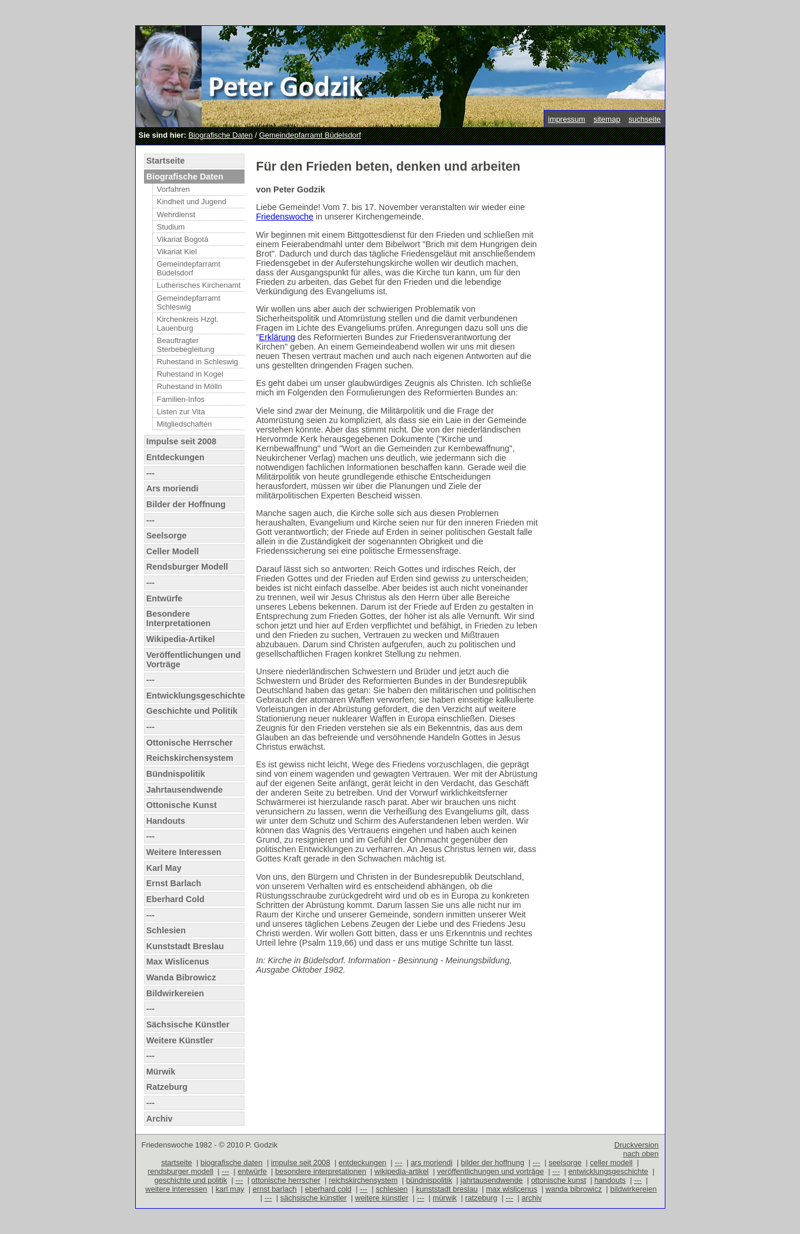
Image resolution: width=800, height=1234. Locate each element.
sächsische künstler (313, 1197)
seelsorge (564, 1162)
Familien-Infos (181, 399)
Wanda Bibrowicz (181, 977)
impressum (566, 119)
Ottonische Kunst (181, 805)
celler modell (611, 1162)
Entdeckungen (175, 457)
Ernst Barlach (174, 883)
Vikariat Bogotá (183, 239)
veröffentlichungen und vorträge (490, 1171)
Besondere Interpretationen (178, 618)
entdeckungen (362, 1162)
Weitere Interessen (184, 852)
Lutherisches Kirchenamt (199, 285)
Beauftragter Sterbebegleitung (186, 345)
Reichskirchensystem (189, 758)
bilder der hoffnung (492, 1162)
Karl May (164, 868)
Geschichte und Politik (191, 711)
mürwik (445, 1197)
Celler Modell (172, 551)
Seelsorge (166, 535)
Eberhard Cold (175, 899)
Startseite (165, 160)
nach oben (641, 1153)
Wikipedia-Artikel (180, 639)
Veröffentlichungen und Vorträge (193, 659)
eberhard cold (328, 1189)
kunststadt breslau (447, 1189)
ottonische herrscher (286, 1180)
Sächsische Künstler (188, 1024)
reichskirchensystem (363, 1180)
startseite (176, 1162)
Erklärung (277, 337)
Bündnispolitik (175, 774)
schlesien (391, 1189)
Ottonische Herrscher (189, 742)
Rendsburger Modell (187, 566)
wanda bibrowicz (573, 1189)
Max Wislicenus (177, 961)
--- (150, 473)
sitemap (607, 119)
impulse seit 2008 (300, 1162)
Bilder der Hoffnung (186, 504)
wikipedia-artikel (401, 1171)
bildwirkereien (633, 1189)
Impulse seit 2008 (181, 441)
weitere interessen (176, 1189)
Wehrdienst (176, 214)
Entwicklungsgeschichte (195, 695)
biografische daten (231, 1162)
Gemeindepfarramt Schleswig (188, 302)
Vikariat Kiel (177, 251)
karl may (230, 1189)
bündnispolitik (429, 1180)
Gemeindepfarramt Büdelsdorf (310, 135)
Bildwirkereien (175, 993)
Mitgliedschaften (184, 424)
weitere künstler (382, 1197)
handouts (609, 1180)
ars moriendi (432, 1162)
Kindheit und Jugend (191, 201)
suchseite (644, 119)
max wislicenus (511, 1189)
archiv (531, 1197)
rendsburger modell (180, 1171)
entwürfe (252, 1171)
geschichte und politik (190, 1180)
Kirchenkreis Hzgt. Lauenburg (188, 323)
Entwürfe (164, 598)
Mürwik (161, 1071)
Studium (171, 226)
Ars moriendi (172, 488)
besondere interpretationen (320, 1171)
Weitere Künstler (179, 1040)
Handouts (165, 821)
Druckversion (636, 1144)
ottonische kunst (558, 1180)
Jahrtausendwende (184, 789)
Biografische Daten (220, 135)
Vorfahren (173, 189)
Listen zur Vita (181, 411)
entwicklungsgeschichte (608, 1171)
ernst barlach (275, 1189)
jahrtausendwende (491, 1180)
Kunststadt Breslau (185, 946)
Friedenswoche (285, 216)
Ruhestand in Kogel (190, 374)
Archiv (159, 1118)
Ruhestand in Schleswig (197, 361)
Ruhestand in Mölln (189, 386)
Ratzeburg (167, 1087)
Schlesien (166, 930)
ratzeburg (481, 1197)
